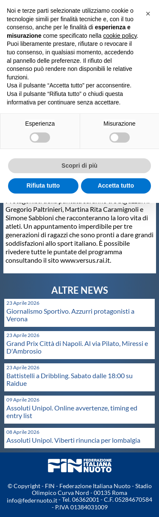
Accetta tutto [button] (116, 185)
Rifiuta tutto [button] (43, 185)
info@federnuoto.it (32, 500)
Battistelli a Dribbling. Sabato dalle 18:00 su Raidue (69, 379)
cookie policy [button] (120, 35)
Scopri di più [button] (79, 165)
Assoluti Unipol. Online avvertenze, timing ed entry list (71, 411)
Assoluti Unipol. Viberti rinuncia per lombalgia (73, 440)
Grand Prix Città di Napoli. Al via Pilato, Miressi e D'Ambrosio (77, 347)
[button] (148, 13)
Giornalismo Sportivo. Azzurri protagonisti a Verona (70, 315)
